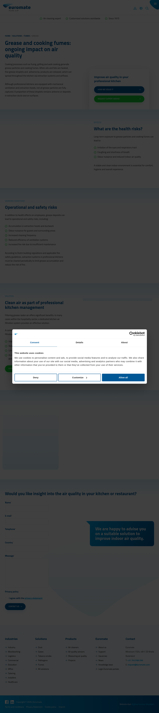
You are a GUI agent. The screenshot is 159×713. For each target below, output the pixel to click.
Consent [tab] (34, 342)
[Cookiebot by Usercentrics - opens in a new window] (131, 334)
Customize (79, 377)
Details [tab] (79, 342)
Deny (36, 377)
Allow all (123, 377)
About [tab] (124, 342)
